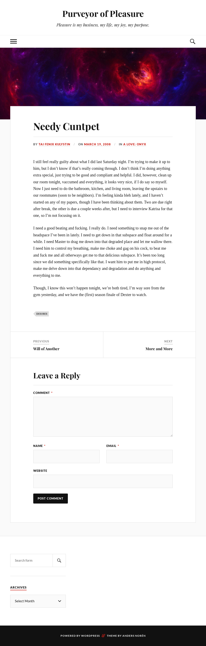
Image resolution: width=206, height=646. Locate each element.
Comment (43, 393)
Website (40, 470)
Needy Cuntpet (66, 125)
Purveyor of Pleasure (103, 13)
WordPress (90, 635)
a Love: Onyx (134, 144)
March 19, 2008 (97, 144)
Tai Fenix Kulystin (54, 144)
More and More (159, 348)
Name (39, 446)
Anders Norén (134, 635)
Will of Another (46, 348)
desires (41, 313)
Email (112, 446)
